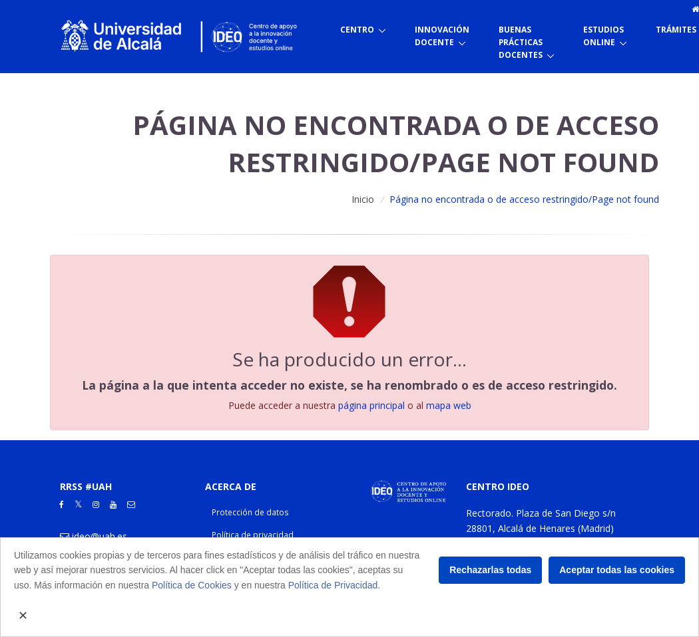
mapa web (448, 405)
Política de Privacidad (333, 585)
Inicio (362, 199)
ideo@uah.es (99, 536)
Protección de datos (250, 512)
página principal (371, 405)
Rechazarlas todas (490, 570)
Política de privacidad (253, 535)
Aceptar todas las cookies (616, 570)
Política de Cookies (192, 585)
